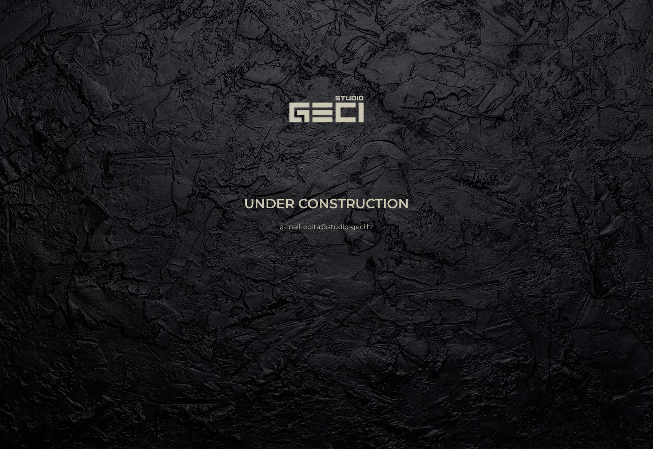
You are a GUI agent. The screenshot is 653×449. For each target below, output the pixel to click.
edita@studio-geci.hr (338, 227)
